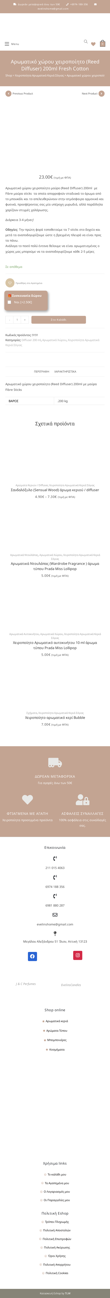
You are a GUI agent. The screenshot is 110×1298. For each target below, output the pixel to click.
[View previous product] (8, 94)
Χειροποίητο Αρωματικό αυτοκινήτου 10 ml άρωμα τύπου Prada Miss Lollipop (55, 645)
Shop (8, 75)
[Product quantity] (17, 320)
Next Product (89, 93)
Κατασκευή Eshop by (55, 1293)
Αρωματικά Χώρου (54, 340)
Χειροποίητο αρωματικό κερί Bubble (55, 717)
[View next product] (102, 94)
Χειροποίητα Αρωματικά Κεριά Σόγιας (39, 75)
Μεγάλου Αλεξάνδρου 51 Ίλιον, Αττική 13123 (55, 941)
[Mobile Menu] (12, 44)
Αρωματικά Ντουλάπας (24, 555)
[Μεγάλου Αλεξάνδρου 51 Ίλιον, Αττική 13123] (55, 933)
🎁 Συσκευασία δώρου (25, 295)
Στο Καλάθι (59, 320)
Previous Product (23, 93)
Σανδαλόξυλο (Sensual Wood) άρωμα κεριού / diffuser (55, 489)
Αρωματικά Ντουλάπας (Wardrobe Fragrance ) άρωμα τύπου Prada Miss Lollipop (55, 566)
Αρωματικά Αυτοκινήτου (24, 634)
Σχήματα (31, 713)
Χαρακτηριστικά (65, 371)
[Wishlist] (91, 44)
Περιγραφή (41, 371)
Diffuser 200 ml (31, 340)
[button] (23, 282)
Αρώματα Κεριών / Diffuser (32, 485)
